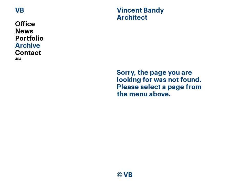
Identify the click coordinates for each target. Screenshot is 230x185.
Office (25, 24)
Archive (27, 45)
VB (19, 10)
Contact (28, 53)
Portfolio (29, 38)
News (24, 31)
